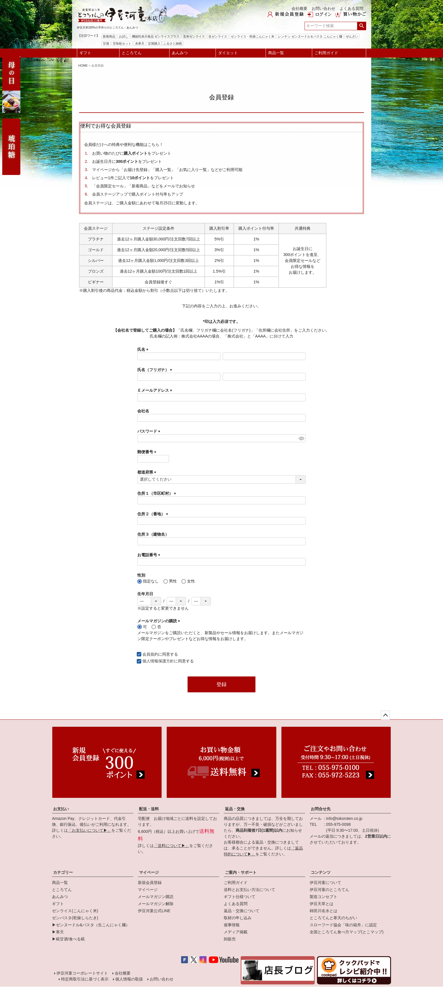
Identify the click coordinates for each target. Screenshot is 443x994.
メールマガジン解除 (155, 903)
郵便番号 (147, 452)
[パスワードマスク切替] (301, 438)
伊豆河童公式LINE (154, 910)
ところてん (132, 53)
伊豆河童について (325, 882)
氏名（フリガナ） (155, 369)
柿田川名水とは (323, 910)
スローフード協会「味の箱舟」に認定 (343, 925)
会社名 (143, 411)
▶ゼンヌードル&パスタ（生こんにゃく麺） (91, 925)
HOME (83, 65)
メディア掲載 (235, 932)
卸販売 (230, 939)
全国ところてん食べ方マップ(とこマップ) (346, 932)
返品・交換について (241, 910)
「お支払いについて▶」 (89, 830)
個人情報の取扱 (129, 979)
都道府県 (147, 472)
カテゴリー (63, 872)
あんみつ (180, 53)
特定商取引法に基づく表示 (84, 979)
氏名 (143, 349)
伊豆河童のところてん (329, 889)
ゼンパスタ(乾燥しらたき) (75, 918)
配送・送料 (149, 809)
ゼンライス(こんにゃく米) (75, 910)
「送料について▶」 (171, 845)
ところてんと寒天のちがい (333, 918)
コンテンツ (321, 872)
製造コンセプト (323, 896)
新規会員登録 (150, 882)
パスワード (149, 431)
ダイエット (228, 53)
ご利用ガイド (326, 53)
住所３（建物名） (153, 534)
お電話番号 (149, 555)
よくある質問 (351, 8)
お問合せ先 (321, 809)
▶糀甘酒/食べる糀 (68, 939)
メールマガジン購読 (155, 896)
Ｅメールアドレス (155, 390)
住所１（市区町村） (157, 493)
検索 (361, 26)
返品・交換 (235, 809)
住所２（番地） (153, 514)
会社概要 (299, 8)
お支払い (61, 809)
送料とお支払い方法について (249, 889)
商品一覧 (276, 53)
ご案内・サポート (241, 872)
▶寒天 (58, 932)
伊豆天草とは (321, 903)
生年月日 (145, 594)
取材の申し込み (237, 918)
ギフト (85, 53)
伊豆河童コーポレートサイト (82, 973)
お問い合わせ (323, 8)
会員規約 (150, 654)
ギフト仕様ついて (239, 896)
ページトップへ (385, 715)
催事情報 (232, 925)
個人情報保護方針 (158, 661)
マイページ (149, 872)
